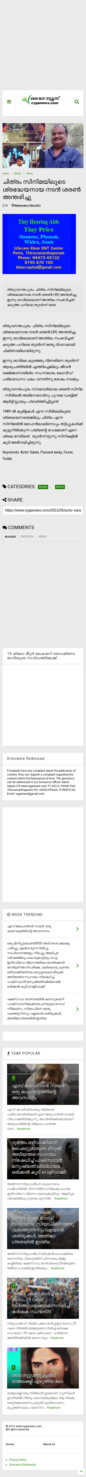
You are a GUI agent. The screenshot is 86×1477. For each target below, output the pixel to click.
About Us (49, 1444)
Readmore (23, 1128)
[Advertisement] (40, 47)
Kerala (17, 173)
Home (6, 173)
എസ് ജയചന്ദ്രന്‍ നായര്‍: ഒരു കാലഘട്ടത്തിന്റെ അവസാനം (38, 1091)
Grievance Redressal (22, 1464)
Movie (30, 173)
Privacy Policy (18, 1459)
